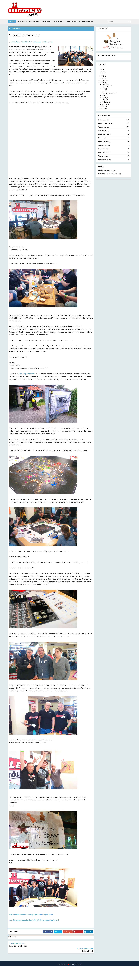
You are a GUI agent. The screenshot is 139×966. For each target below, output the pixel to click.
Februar (105, 102)
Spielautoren (105, 152)
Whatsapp (47, 21)
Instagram (59, 21)
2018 (102, 106)
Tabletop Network (26, 374)
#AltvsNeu (104, 156)
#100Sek (103, 138)
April (103, 98)
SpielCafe (22, 21)
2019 (102, 82)
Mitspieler (104, 131)
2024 (102, 71)
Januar (104, 104)
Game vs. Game (105, 160)
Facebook (34, 21)
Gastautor (104, 127)
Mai (103, 95)
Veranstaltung (106, 134)
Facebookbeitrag (106, 123)
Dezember (106, 85)
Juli (103, 89)
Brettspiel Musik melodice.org (109, 174)
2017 (102, 108)
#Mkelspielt (16, 28)
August (105, 87)
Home (12, 21)
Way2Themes (77, 959)
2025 (102, 69)
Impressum (88, 21)
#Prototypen (105, 141)
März (104, 100)
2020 (102, 80)
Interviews (104, 149)
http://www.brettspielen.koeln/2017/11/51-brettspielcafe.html (34, 920)
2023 (102, 74)
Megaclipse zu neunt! (110, 93)
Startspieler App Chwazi (107, 171)
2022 (102, 76)
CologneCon (73, 21)
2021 (102, 78)
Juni (103, 91)
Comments (48, 42)
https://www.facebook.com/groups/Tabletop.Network (31, 914)
